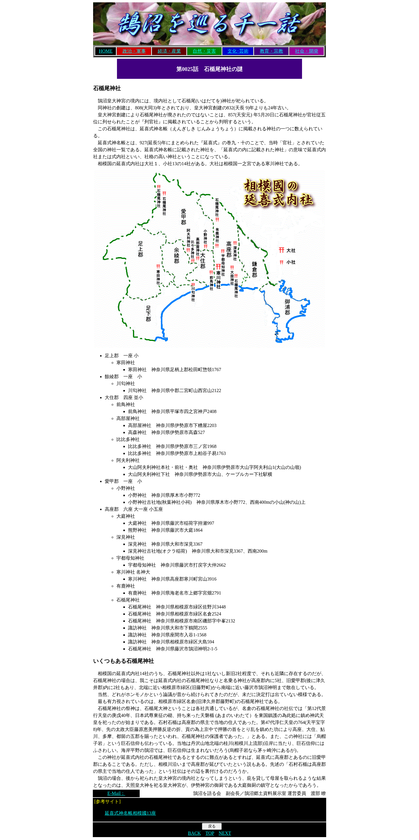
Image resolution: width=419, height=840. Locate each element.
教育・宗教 (271, 51)
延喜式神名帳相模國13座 (130, 813)
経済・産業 (169, 51)
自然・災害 (204, 51)
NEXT (225, 833)
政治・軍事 (134, 51)
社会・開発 (306, 51)
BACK (194, 833)
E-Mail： (116, 793)
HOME (106, 51)
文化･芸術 (238, 51)
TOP (209, 833)
